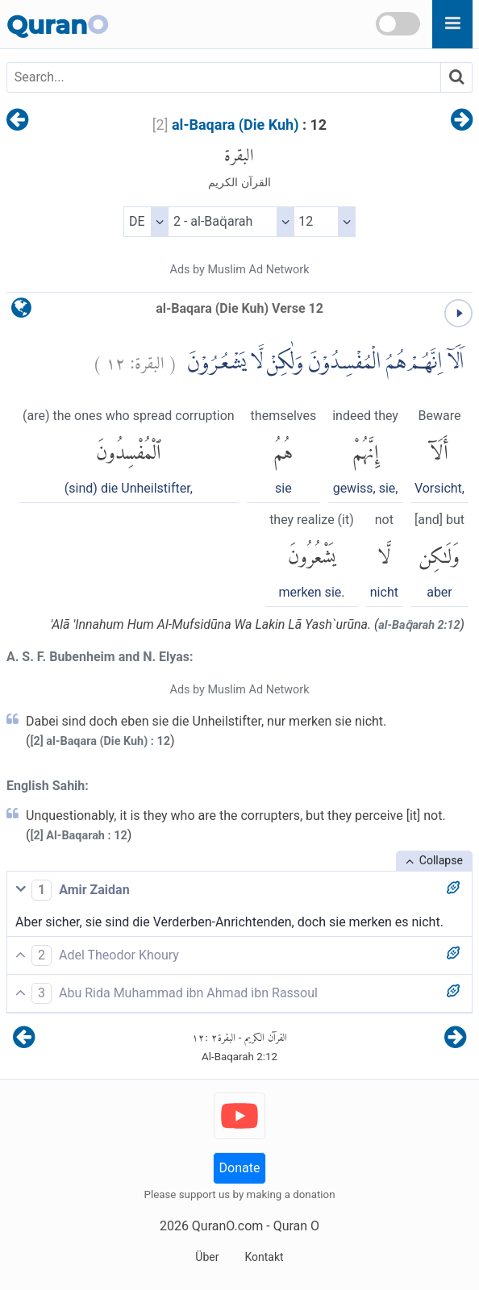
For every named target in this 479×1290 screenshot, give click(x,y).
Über (207, 1256)
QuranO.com (227, 1226)
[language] (21, 311)
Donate (239, 1168)
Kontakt (263, 1256)
